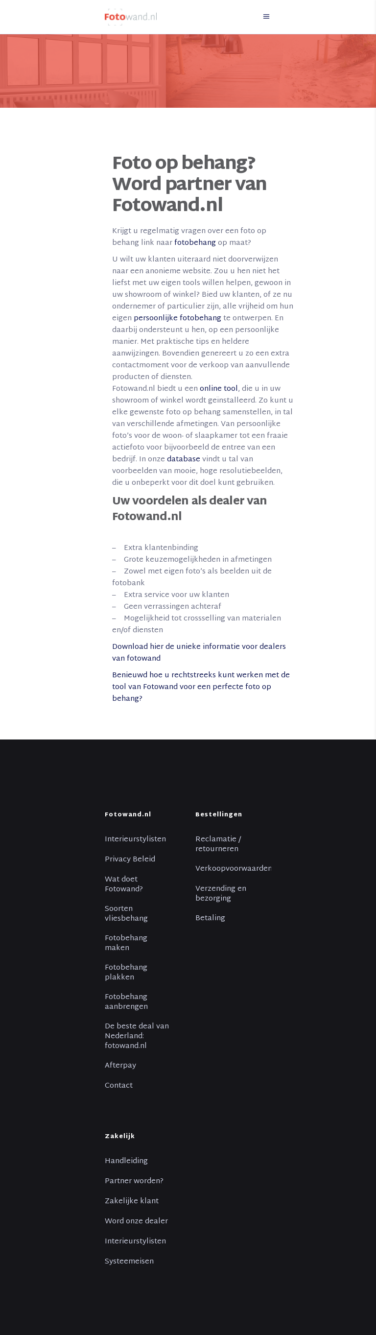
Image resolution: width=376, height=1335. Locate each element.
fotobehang (195, 243)
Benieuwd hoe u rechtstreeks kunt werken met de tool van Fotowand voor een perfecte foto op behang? (201, 687)
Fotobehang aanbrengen (126, 1002)
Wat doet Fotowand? (124, 885)
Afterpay (120, 1066)
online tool (219, 389)
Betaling (210, 919)
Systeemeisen (129, 1262)
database (183, 459)
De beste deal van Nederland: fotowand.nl (137, 1036)
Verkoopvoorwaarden (233, 869)
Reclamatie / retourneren (218, 845)
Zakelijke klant (132, 1202)
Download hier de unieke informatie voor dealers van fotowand (199, 653)
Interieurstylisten (135, 840)
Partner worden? (134, 1182)
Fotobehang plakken (126, 973)
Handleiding (126, 1162)
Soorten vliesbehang (126, 914)
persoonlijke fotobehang (177, 318)
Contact (119, 1086)
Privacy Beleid (130, 860)
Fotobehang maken (126, 944)
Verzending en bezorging (220, 894)
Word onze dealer (136, 1222)
